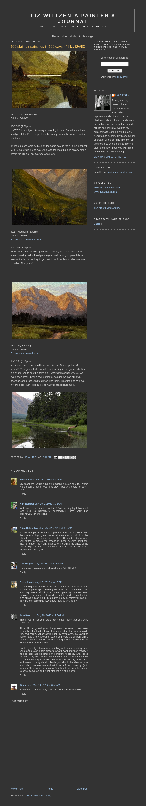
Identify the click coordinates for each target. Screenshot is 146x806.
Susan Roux (27, 479)
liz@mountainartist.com (119, 172)
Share (97, 223)
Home (50, 788)
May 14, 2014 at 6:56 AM (46, 685)
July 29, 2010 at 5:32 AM (48, 479)
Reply (23, 494)
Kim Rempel (27, 503)
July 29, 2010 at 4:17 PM (48, 582)
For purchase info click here (26, 239)
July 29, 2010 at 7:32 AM (48, 503)
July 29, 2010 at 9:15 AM (58, 528)
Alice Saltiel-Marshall (32, 528)
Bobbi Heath (27, 582)
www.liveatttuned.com (106, 191)
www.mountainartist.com (107, 187)
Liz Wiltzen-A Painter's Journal (73, 18)
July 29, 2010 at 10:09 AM (49, 563)
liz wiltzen (25, 615)
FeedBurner (121, 76)
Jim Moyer (26, 685)
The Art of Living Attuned (107, 207)
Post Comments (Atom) (38, 795)
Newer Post (17, 788)
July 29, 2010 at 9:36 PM (50, 615)
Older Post (82, 788)
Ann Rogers (27, 563)
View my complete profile (110, 157)
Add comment (20, 700)
